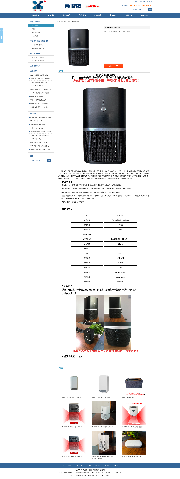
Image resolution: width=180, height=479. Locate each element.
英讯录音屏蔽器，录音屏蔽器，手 (40, 89)
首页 (60, 21)
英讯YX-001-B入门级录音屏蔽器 (72, 427)
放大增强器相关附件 (38, 48)
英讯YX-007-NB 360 (36, 128)
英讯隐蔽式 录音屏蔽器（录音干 (40, 78)
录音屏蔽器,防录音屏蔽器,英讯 (39, 93)
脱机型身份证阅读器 (38, 57)
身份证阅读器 (35, 53)
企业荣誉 (97, 15)
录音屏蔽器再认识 (35, 139)
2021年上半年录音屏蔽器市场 (39, 146)
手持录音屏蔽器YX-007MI (38, 96)
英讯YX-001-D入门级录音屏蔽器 (72, 456)
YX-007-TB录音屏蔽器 (129, 397)
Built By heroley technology (78, 475)
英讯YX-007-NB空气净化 (38, 124)
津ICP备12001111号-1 (103, 475)
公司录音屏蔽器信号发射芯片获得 (40, 131)
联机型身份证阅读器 (38, 61)
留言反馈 (149, 1)
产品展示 (82, 15)
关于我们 (51, 15)
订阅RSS (115, 465)
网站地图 (88, 465)
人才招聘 (79, 465)
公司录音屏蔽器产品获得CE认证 (40, 149)
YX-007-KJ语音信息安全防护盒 (71, 397)
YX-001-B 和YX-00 (36, 121)
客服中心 (113, 15)
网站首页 (136, 1)
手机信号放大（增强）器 (39, 41)
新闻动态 (66, 15)
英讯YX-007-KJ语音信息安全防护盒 (133, 456)
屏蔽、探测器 (35, 22)
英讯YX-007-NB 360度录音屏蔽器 (132, 427)
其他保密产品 (35, 66)
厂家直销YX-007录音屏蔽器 (38, 82)
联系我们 (97, 465)
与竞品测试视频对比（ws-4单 (39, 142)
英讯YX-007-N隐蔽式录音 (38, 100)
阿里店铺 (128, 15)
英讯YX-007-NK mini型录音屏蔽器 (102, 427)
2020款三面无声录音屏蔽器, (39, 75)
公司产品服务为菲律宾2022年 (39, 135)
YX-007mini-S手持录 (36, 86)
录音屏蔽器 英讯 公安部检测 (39, 103)
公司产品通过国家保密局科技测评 (40, 117)
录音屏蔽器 (35, 25)
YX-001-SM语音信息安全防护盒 (102, 397)
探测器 (34, 29)
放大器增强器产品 (37, 45)
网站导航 (142, 1)
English (144, 15)
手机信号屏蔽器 (36, 32)
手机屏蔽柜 (35, 36)
